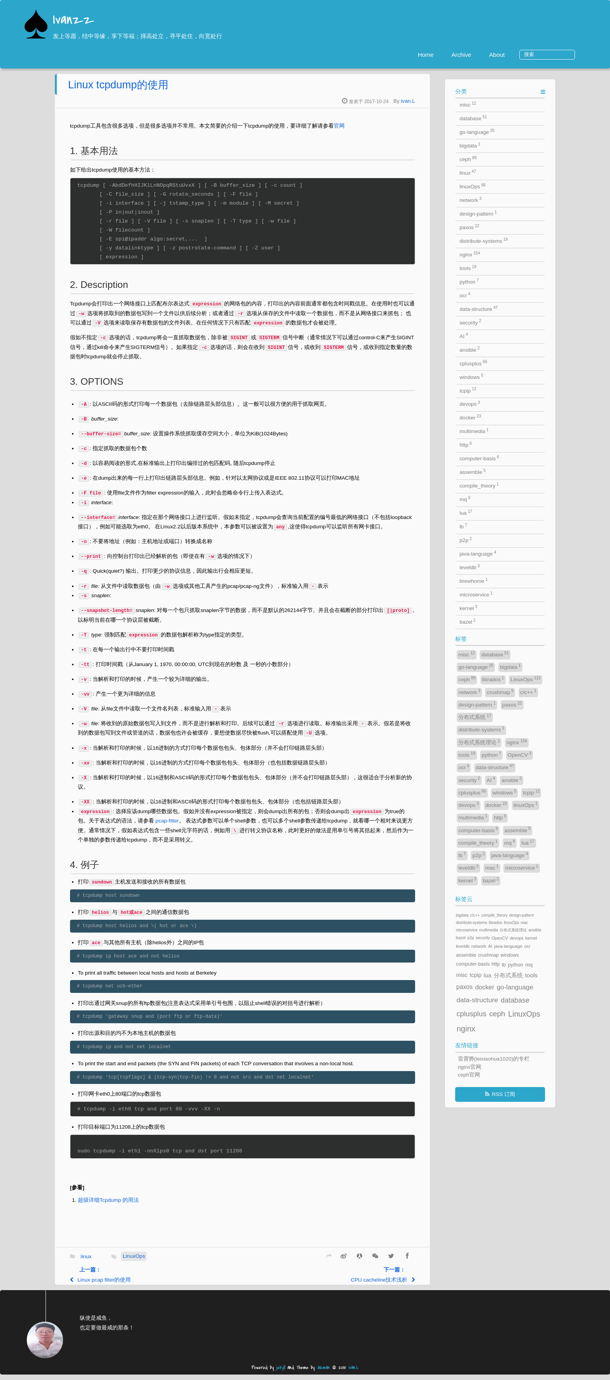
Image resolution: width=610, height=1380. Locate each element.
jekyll (280, 1373)
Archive (489, 54)
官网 (389, 131)
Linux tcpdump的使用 (168, 90)
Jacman (323, 1373)
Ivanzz (73, 20)
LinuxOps (184, 1261)
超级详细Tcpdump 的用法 (158, 1205)
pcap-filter (217, 826)
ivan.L (458, 106)
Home (453, 54)
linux (136, 1262)
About (524, 54)
